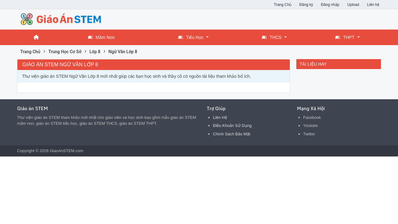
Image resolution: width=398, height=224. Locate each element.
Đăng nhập (330, 4)
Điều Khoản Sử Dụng (232, 125)
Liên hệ (373, 4)
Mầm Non (101, 37)
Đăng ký (306, 4)
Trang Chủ (283, 4)
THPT (344, 37)
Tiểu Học (190, 37)
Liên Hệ (220, 117)
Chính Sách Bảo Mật (231, 134)
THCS (271, 37)
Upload (353, 4)
